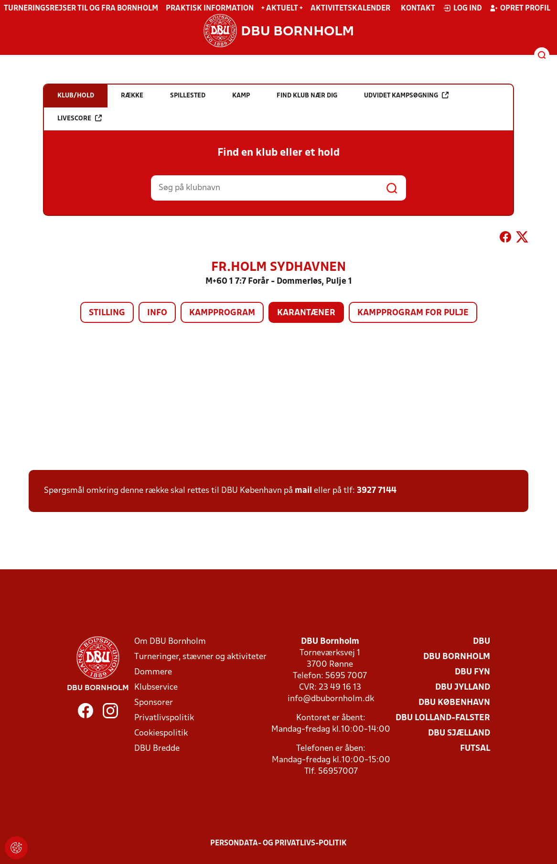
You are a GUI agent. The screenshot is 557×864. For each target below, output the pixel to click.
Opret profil (520, 8)
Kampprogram (222, 313)
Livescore (79, 118)
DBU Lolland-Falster (443, 718)
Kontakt (418, 8)
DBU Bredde (157, 749)
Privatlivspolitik (164, 718)
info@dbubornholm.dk (331, 699)
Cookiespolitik (161, 733)
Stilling (107, 313)
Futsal (475, 749)
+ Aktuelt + (282, 8)
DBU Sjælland (459, 733)
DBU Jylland (462, 687)
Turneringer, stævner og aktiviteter (200, 657)
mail (303, 491)
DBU (481, 642)
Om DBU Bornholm (170, 642)
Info (157, 313)
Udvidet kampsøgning (406, 95)
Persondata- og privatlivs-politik (278, 843)
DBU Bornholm (456, 657)
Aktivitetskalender (350, 8)
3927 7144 (376, 491)
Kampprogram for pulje (413, 313)
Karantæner (306, 313)
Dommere (153, 672)
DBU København (454, 703)
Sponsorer (153, 703)
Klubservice (156, 687)
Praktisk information (210, 8)
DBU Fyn (472, 672)
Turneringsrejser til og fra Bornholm (81, 8)
